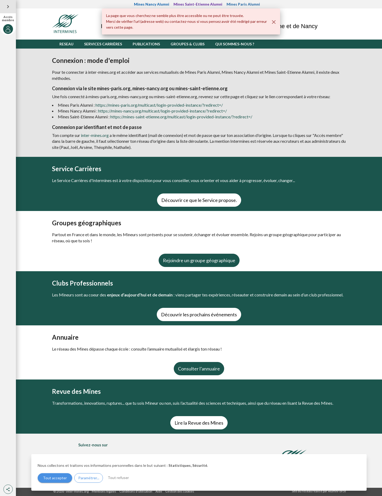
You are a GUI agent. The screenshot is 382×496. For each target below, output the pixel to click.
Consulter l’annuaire (199, 369)
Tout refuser (118, 477)
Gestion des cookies (179, 491)
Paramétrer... (88, 478)
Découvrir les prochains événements (199, 314)
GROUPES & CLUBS (188, 44)
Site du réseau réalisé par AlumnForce (319, 491)
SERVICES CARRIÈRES (103, 44)
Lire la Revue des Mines (199, 423)
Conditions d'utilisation (135, 491)
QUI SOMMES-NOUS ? (234, 44)
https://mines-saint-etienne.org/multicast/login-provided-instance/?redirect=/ (181, 116)
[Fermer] (274, 22)
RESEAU (66, 44)
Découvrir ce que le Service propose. (199, 200)
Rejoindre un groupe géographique (199, 260)
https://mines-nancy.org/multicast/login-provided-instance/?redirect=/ (162, 110)
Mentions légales (104, 491)
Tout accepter (55, 478)
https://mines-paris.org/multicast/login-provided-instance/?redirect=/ (159, 104)
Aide (158, 491)
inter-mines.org (95, 135)
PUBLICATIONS (146, 44)
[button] (8, 489)
